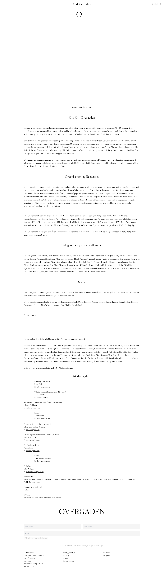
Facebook (106, 553)
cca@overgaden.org (33, 430)
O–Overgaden (82, 4)
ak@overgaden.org (43, 461)
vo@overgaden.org (43, 418)
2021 (25, 235)
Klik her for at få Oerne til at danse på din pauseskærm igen (82, 545)
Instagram (106, 555)
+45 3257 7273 (29, 566)
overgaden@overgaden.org (33, 564)
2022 (134, 231)
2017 (44, 235)
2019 (35, 235)
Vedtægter (103, 231)
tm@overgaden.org (43, 397)
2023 (129, 231)
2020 (30, 235)
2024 (124, 231)
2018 (40, 235)
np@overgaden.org (33, 408)
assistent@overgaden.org (35, 471)
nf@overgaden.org (33, 451)
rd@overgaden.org (43, 387)
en (153, 4)
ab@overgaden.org (33, 440)
